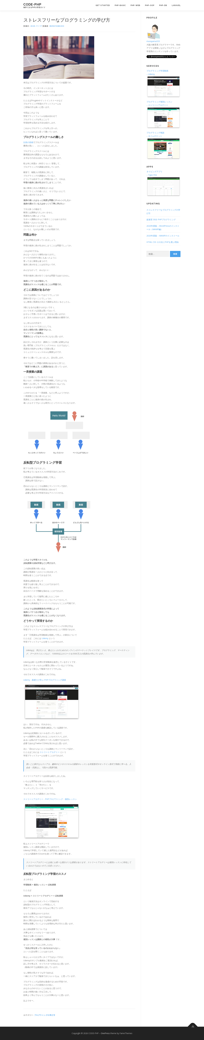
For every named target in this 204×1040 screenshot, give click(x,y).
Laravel (176, 5)
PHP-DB (163, 5)
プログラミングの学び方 (44, 1015)
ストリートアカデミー (50, 752)
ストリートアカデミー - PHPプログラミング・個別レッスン (50, 799)
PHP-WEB (135, 5)
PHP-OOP (149, 5)
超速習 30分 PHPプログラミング (161, 219)
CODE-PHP (32, 4)
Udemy (45, 638)
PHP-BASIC (120, 5)
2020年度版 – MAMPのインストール (162, 235)
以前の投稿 (28, 142)
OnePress (105, 1033)
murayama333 (57, 26)
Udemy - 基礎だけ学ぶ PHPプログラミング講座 (44, 680)
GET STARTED (103, 5)
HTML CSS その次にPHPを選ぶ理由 (162, 242)
